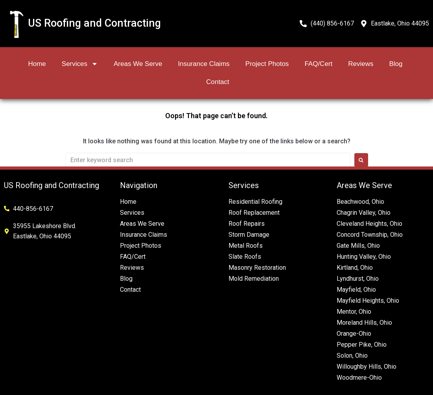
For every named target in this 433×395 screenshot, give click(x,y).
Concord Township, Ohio (370, 234)
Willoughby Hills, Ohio (366, 366)
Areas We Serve (138, 64)
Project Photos (267, 64)
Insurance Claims (203, 64)
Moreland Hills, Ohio (364, 322)
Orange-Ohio (354, 333)
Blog (395, 64)
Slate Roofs (244, 256)
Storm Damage (248, 234)
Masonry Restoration (257, 267)
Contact (217, 82)
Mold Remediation (253, 278)
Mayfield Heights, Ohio (368, 300)
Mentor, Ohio (354, 311)
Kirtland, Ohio (355, 267)
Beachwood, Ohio (360, 201)
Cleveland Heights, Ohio (369, 223)
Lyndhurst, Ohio (358, 278)
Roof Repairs (246, 223)
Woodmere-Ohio (359, 377)
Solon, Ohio (352, 355)
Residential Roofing (255, 201)
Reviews (360, 64)
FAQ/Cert (318, 64)
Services (80, 64)
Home (37, 64)
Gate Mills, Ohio (358, 245)
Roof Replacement (254, 212)
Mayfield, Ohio (356, 289)
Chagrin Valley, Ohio (364, 212)
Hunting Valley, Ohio (364, 256)
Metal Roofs (245, 245)
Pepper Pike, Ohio (362, 344)
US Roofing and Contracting (94, 23)
